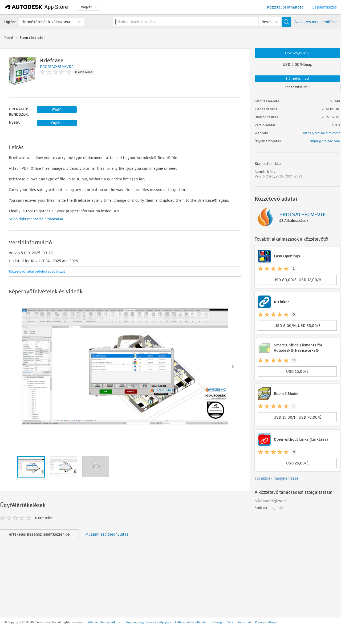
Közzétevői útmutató (285, 7)
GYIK (230, 622)
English (56, 122)
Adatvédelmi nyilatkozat (104, 622)
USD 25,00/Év (297, 53)
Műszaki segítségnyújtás (106, 534)
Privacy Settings (266, 622)
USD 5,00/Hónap (297, 64)
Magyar (88, 7)
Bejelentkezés (324, 7)
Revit (9, 37)
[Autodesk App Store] (36, 7)
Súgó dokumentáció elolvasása (36, 219)
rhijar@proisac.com (325, 141)
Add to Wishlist (298, 87)
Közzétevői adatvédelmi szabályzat (37, 271)
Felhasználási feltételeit (191, 622)
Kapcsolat (244, 622)
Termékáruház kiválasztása (46, 22)
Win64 (57, 109)
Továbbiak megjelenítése (276, 478)
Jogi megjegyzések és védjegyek (148, 622)
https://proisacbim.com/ (321, 133)
